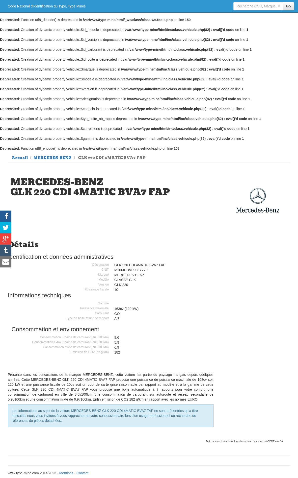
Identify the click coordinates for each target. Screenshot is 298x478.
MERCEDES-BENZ (52, 158)
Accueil (20, 158)
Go (288, 6)
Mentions (66, 473)
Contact (82, 473)
